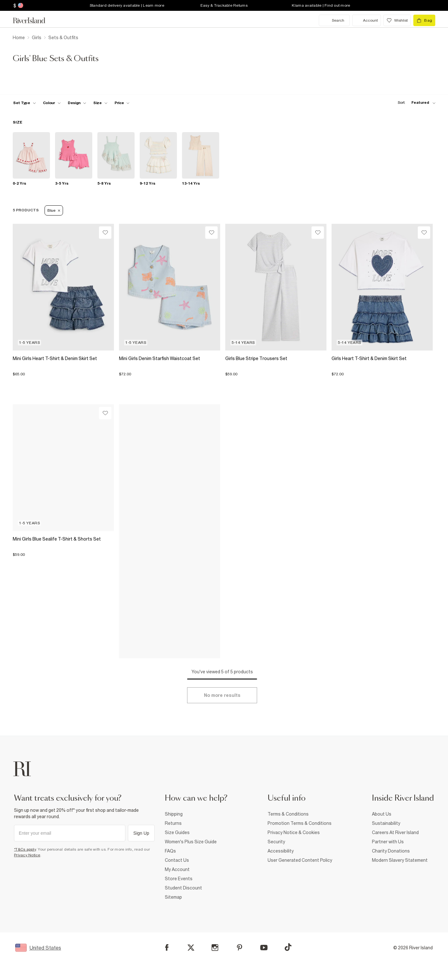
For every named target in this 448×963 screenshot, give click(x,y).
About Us (381, 814)
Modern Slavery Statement (400, 860)
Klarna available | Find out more (321, 5)
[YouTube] (264, 947)
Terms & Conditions (288, 814)
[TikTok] (288, 947)
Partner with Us (388, 841)
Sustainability (386, 823)
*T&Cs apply (25, 849)
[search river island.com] (334, 20)
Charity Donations (391, 850)
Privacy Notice (27, 855)
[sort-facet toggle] (414, 102)
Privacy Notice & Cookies (294, 832)
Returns (173, 823)
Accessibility (281, 850)
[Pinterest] (239, 947)
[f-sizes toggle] (100, 103)
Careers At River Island (395, 832)
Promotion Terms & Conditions (300, 823)
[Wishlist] (105, 232)
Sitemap (173, 897)
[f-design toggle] (77, 103)
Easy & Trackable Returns (224, 5)
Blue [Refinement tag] (53, 210)
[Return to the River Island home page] (34, 20)
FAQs (170, 850)
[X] (191, 947)
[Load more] (222, 695)
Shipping (174, 814)
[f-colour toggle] (52, 103)
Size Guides (177, 832)
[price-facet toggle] (122, 103)
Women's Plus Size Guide (191, 841)
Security (276, 841)
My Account (177, 869)
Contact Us (177, 860)
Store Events (178, 878)
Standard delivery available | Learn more (127, 5)
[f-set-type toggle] (24, 103)
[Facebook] (167, 947)
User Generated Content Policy (300, 860)
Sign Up (141, 833)
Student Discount (183, 887)
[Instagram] (215, 947)
